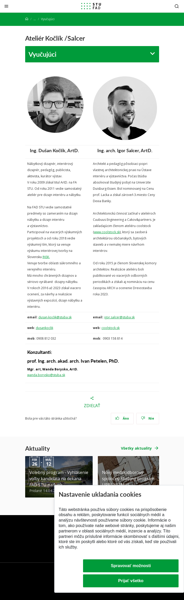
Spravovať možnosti (131, 566)
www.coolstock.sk (107, 232)
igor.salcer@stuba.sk (119, 317)
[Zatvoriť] (6, 6)
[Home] (26, 19)
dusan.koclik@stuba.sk (55, 317)
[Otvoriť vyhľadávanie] (176, 6)
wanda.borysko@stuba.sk (46, 375)
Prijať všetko (131, 581)
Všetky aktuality (136, 448)
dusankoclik (44, 328)
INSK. (46, 257)
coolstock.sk (110, 328)
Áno (122, 418)
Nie (147, 418)
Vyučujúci (42, 54)
